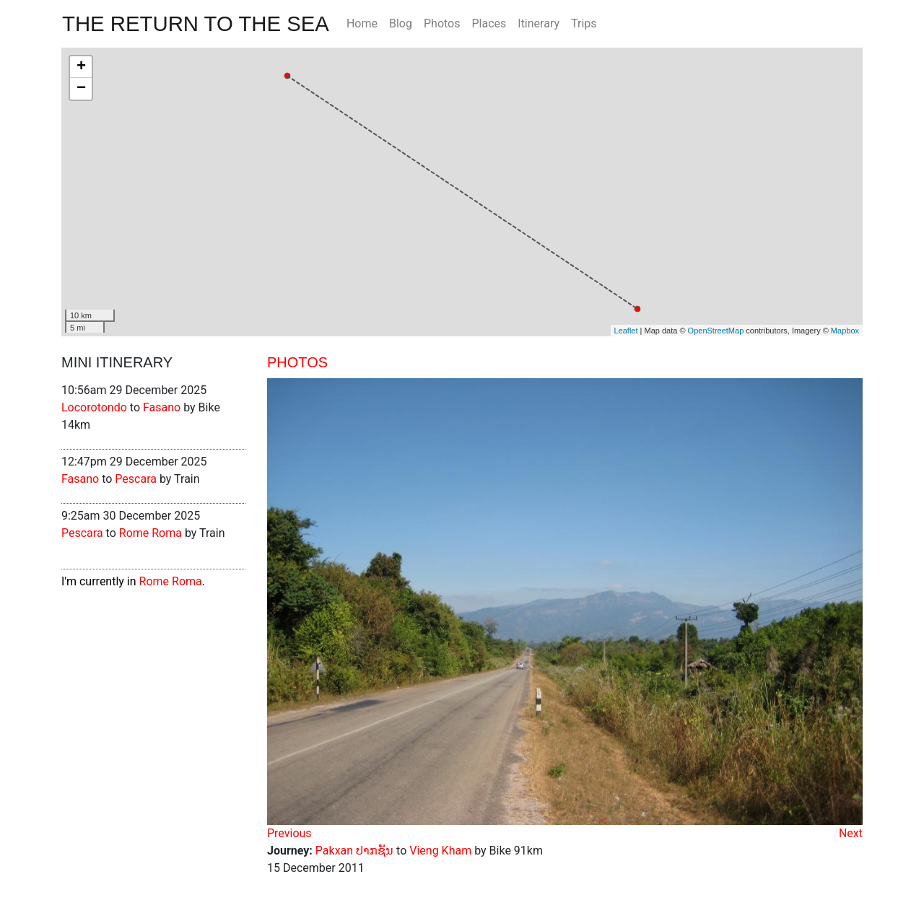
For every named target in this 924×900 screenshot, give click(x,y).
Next (851, 833)
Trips (584, 23)
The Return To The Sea (195, 23)
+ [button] (81, 67)
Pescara (136, 479)
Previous (289, 833)
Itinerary (538, 23)
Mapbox (845, 330)
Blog (400, 23)
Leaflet (626, 330)
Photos (442, 23)
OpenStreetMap (716, 330)
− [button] (81, 89)
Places (488, 23)
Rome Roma (150, 533)
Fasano (161, 407)
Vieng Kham (440, 850)
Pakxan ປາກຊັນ (354, 850)
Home (362, 23)
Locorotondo (94, 407)
